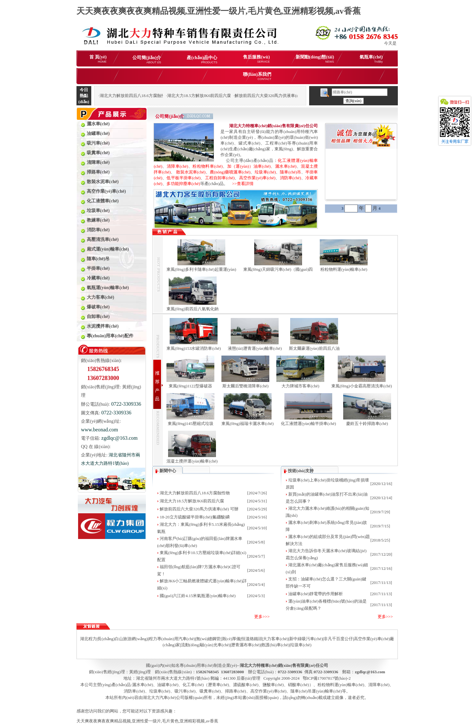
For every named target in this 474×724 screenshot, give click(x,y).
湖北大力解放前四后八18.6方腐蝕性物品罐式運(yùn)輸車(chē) (156, 95)
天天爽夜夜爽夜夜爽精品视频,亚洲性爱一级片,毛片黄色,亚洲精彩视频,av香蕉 (218, 11)
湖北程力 (88, 638)
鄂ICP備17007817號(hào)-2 (327, 678)
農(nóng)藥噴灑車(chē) (230, 172)
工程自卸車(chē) (220, 177)
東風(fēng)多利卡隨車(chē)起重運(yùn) (201, 269)
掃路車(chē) (235, 691)
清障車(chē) (177, 166)
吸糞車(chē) (210, 691)
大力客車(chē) (275, 638)
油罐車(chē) (167, 684)
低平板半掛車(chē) (183, 177)
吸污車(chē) (185, 691)
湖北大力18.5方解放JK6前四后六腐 (192, 501)
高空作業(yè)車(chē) (257, 177)
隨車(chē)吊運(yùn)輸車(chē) (316, 691)
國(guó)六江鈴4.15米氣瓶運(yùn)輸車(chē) (198, 595)
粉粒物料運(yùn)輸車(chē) (343, 269)
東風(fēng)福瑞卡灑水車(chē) (247, 423)
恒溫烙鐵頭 (251, 638)
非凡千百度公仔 (338, 638)
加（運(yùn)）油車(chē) (249, 166)
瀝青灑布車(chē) (246, 644)
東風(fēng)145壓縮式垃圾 (190, 423)
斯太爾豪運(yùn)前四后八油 (314, 348)
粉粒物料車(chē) (207, 166)
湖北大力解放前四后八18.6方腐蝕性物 (195, 492)
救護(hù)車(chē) (275, 644)
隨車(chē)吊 (290, 172)
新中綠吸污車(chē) (306, 638)
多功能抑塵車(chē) (183, 183)
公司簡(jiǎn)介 (146, 59)
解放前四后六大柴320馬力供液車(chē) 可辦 (199, 509)
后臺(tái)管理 (248, 678)
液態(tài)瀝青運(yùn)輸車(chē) (255, 348)
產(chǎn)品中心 (202, 59)
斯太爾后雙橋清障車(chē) (245, 386)
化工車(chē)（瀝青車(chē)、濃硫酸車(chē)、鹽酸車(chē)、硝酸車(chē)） (248, 684)
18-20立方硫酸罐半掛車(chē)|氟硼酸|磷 (195, 517)
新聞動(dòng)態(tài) (315, 59)
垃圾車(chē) (265, 172)
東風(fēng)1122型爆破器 (190, 386)
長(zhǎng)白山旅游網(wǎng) (122, 638)
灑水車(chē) (286, 166)
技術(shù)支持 (301, 470)
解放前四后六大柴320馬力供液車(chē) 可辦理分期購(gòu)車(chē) (293, 95)
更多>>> (262, 616)
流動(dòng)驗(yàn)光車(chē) (205, 644)
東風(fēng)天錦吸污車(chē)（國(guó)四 (278, 269)
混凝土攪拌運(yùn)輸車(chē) (192, 461)
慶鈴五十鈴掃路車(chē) (367, 423)
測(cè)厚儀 (230, 638)
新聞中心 (167, 470)
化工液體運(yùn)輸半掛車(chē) (308, 423)
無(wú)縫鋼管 (208, 638)
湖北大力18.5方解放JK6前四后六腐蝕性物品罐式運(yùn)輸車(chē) (227, 95)
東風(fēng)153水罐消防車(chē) (193, 348)
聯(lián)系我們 (257, 76)
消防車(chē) (290, 177)
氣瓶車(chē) (371, 59)
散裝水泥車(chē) (191, 172)
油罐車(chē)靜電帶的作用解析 (315, 593)
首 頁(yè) (98, 59)
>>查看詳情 (241, 183)
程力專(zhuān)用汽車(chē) (172, 638)
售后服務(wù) (256, 59)
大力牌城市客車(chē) (300, 386)
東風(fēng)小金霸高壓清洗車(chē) (361, 386)
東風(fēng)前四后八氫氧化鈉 (192, 308)
